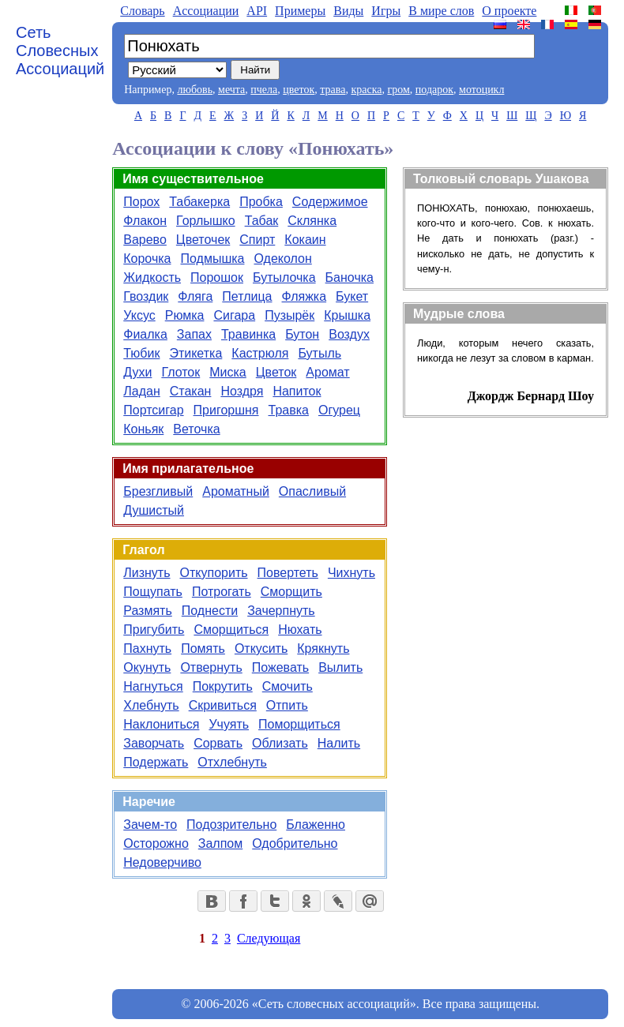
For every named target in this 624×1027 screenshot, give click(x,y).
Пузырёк (289, 315)
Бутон (302, 334)
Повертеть (287, 572)
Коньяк (143, 429)
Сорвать (218, 743)
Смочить (287, 686)
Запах (194, 334)
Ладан (141, 391)
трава (332, 90)
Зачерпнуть (281, 610)
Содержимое (330, 201)
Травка (289, 410)
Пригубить (153, 629)
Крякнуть (323, 648)
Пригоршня (226, 410)
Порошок (216, 277)
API (256, 10)
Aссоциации (206, 10)
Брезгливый (158, 491)
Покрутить (223, 686)
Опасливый (312, 491)
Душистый (153, 510)
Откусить (261, 648)
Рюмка (185, 315)
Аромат (327, 372)
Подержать (155, 762)
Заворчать (153, 743)
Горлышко (205, 220)
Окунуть (147, 667)
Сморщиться (231, 629)
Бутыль (319, 353)
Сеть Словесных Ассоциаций (60, 50)
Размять (147, 610)
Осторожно (156, 843)
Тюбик (141, 353)
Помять (203, 648)
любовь (194, 90)
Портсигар (153, 410)
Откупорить (214, 572)
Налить (339, 743)
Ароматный (235, 491)
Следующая (268, 938)
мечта (231, 90)
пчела (263, 90)
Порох (141, 201)
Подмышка (213, 258)
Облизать (280, 743)
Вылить (340, 667)
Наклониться (161, 724)
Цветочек (203, 239)
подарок (434, 90)
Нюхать (299, 629)
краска (366, 90)
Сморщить (291, 591)
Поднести (210, 610)
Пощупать (152, 591)
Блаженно (315, 824)
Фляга (195, 296)
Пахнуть (147, 648)
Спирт (257, 239)
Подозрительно (231, 824)
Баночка (349, 277)
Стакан (191, 391)
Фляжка (304, 296)
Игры (385, 10)
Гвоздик (145, 296)
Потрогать (221, 591)
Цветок (276, 372)
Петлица (247, 296)
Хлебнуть (151, 705)
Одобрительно (294, 843)
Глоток (180, 372)
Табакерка (199, 201)
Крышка (347, 315)
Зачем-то (150, 824)
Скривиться (223, 705)
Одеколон (282, 258)
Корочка (147, 258)
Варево (145, 239)
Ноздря (241, 391)
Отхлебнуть (232, 762)
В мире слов (441, 10)
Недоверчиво (162, 862)
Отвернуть (211, 667)
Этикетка (195, 353)
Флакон (145, 220)
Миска (227, 372)
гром (398, 90)
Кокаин (304, 239)
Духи (137, 372)
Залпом (220, 843)
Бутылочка (284, 277)
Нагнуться (152, 686)
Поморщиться (299, 724)
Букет (352, 296)
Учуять (229, 724)
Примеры (300, 10)
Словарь (142, 10)
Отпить (287, 705)
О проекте (509, 10)
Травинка (248, 334)
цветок (298, 90)
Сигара (234, 315)
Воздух (349, 334)
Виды (348, 10)
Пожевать (280, 667)
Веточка (196, 429)
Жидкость (152, 277)
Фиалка (145, 334)
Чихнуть (351, 572)
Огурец (339, 410)
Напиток (297, 391)
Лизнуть (146, 572)
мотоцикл (481, 90)
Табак (262, 220)
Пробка (261, 201)
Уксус (139, 315)
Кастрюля (259, 353)
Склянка (312, 220)
